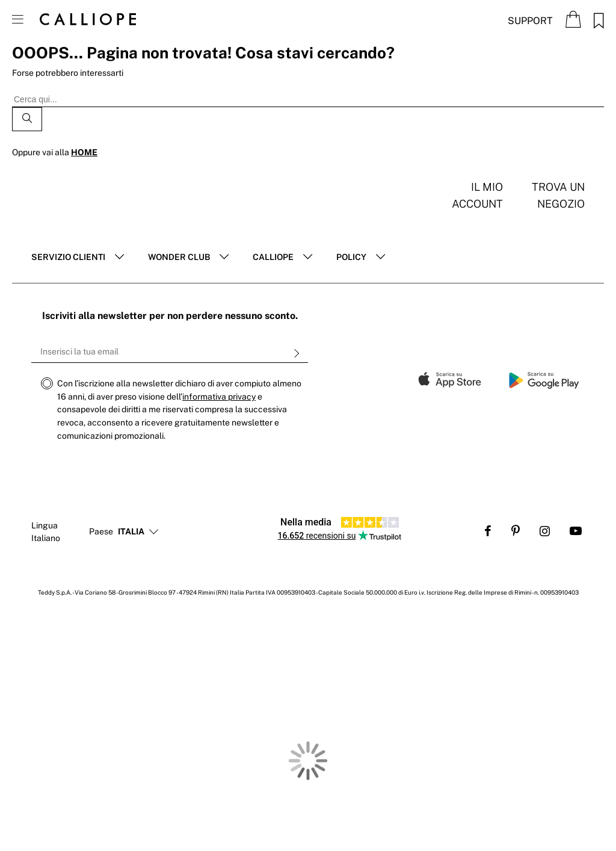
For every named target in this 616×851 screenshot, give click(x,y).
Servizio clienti (68, 257)
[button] (131, 532)
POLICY (351, 257)
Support (530, 20)
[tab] (77, 257)
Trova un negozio (558, 195)
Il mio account (477, 195)
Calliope (273, 257)
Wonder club (179, 257)
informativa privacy (219, 396)
